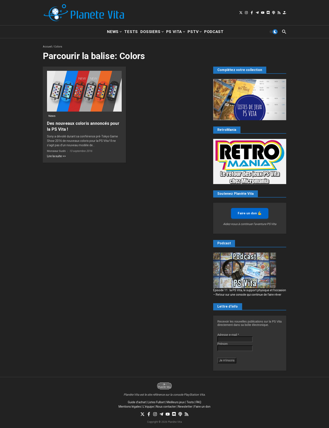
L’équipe (148, 406)
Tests (131, 31)
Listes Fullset (156, 402)
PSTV (195, 31)
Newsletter (185, 406)
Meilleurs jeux (176, 402)
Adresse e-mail (228, 334)
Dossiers (151, 31)
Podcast (214, 31)
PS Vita (175, 31)
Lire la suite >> (56, 156)
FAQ (198, 402)
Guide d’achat (137, 402)
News (114, 31)
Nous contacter (166, 406)
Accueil (47, 46)
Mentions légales (130, 406)
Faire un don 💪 (250, 213)
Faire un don (202, 406)
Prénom (222, 343)
